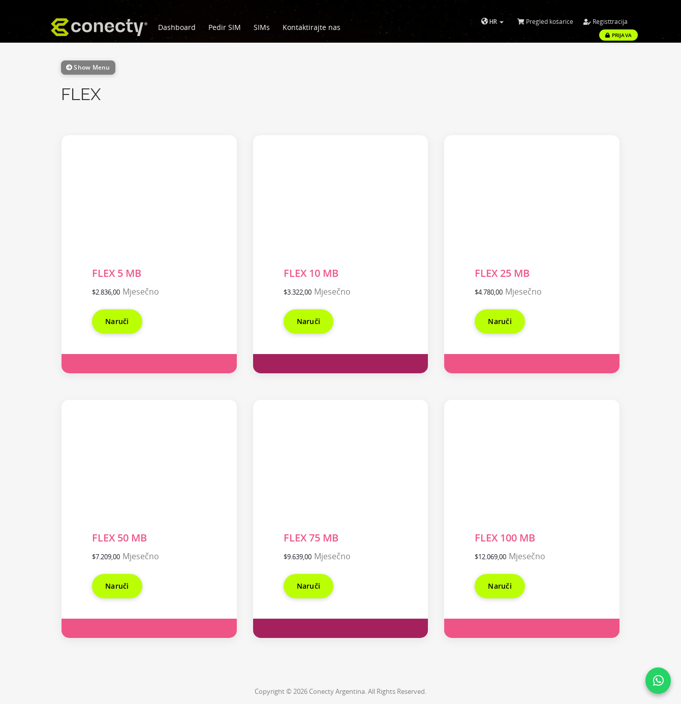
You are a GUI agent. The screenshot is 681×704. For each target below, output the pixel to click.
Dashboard (177, 27)
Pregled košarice (545, 21)
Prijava (618, 35)
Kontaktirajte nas (311, 27)
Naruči (117, 321)
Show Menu (88, 67)
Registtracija (605, 21)
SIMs (262, 27)
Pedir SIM (224, 27)
